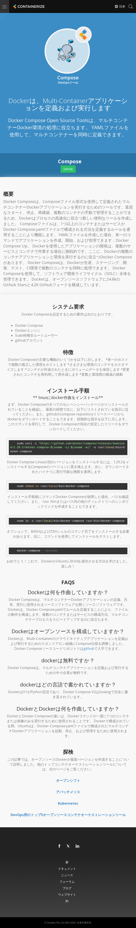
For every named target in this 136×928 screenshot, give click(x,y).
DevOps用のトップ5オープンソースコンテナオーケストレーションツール (68, 814)
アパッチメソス (68, 792)
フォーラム (67, 881)
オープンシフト (68, 780)
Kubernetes (68, 803)
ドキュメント (67, 869)
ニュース (67, 875)
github (88, 648)
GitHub (68, 169)
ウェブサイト (67, 894)
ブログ (67, 888)
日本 (119, 6)
